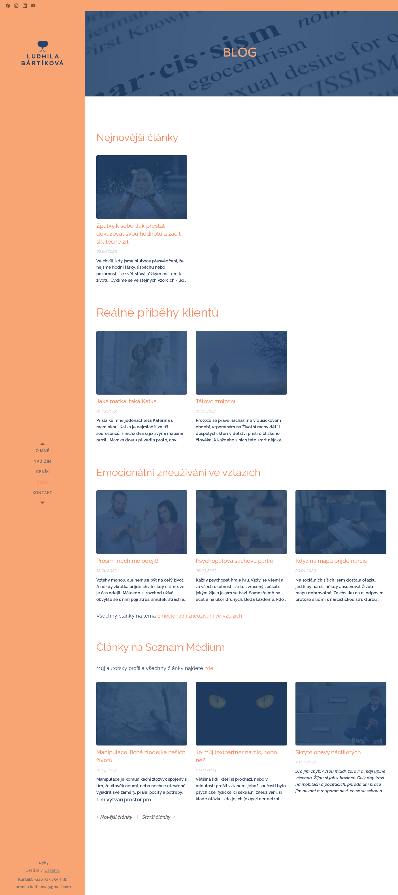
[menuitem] (42, 451)
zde (209, 668)
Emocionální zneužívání (185, 616)
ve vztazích (228, 616)
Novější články (116, 817)
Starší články (156, 817)
